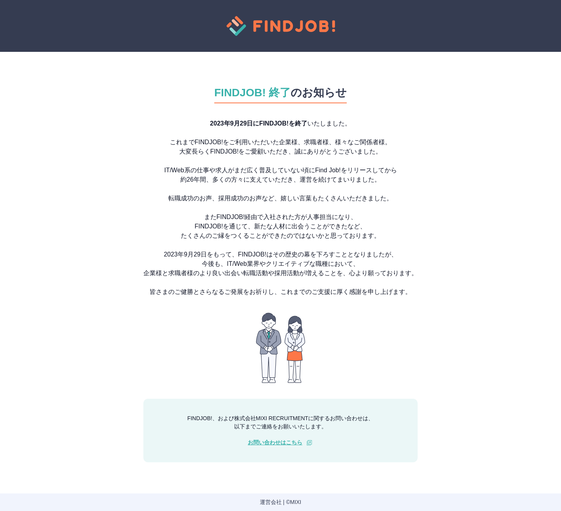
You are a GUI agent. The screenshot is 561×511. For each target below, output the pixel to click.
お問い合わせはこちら (275, 442)
